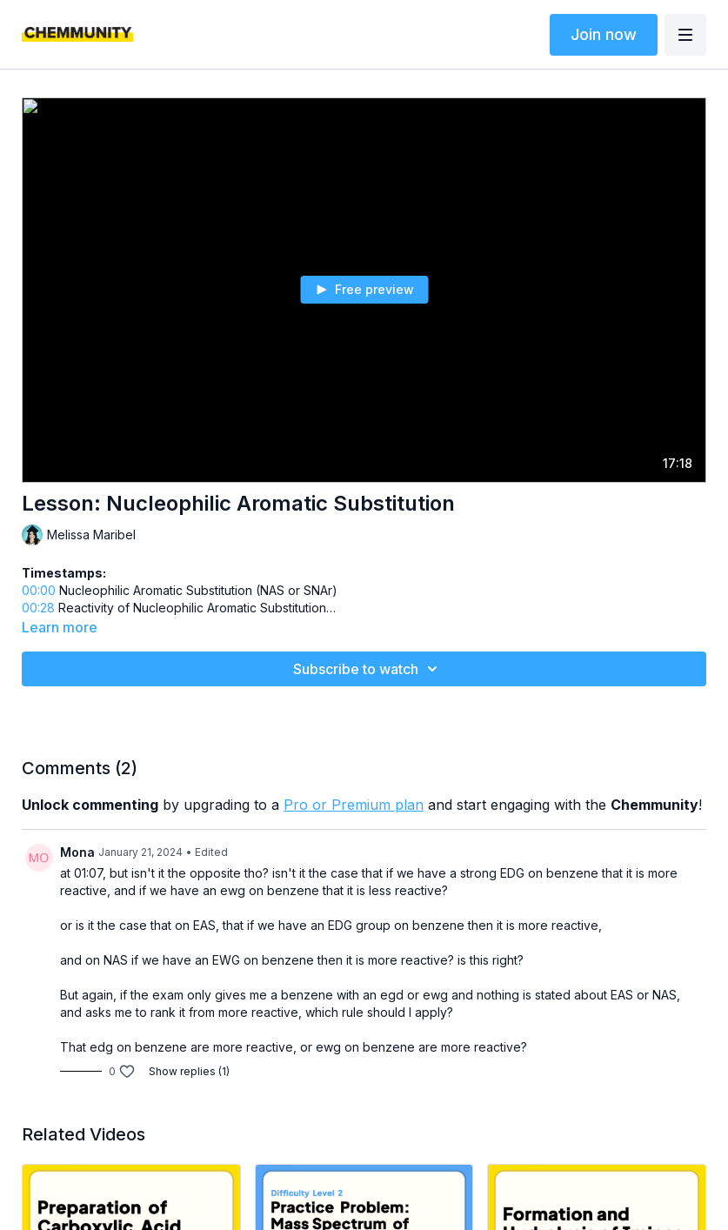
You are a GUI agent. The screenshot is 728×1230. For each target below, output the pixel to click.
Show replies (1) (189, 1071)
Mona (77, 852)
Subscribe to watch (368, 668)
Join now (604, 34)
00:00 (39, 590)
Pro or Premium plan (354, 804)
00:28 (38, 607)
